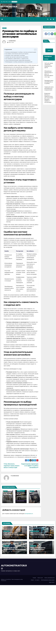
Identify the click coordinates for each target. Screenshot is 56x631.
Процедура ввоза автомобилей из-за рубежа (48, 82)
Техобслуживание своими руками (47, 580)
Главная (34, 577)
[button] (47, 19)
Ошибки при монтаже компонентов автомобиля (16, 57)
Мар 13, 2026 (34, 551)
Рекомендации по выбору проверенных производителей (18, 61)
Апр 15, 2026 (7, 551)
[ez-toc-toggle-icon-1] (34, 50)
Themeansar (3, 580)
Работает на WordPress (6, 579)
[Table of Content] (35, 50)
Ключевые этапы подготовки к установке (15, 55)
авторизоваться (29, 513)
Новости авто (6, 531)
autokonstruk (12, 40)
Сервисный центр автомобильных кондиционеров (48, 88)
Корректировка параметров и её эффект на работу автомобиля (29, 465)
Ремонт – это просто (35, 580)
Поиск (46, 41)
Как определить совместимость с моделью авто (16, 58)
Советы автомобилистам (20, 490)
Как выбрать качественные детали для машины (16, 53)
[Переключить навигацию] (53, 19)
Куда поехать (51, 582)
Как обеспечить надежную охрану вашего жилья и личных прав (11, 465)
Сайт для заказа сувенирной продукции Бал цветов (13, 534)
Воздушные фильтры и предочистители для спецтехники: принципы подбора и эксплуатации (48, 98)
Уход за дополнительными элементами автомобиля (17, 60)
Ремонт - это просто (35, 531)
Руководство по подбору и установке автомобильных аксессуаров (19, 33)
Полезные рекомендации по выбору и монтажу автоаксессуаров (20, 52)
